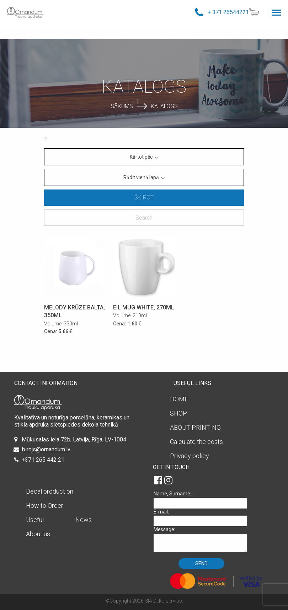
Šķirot (144, 197)
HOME (179, 399)
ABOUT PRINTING (195, 427)
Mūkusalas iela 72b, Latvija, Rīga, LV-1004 (74, 439)
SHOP (178, 413)
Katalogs (164, 106)
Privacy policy (189, 456)
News (83, 519)
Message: (203, 539)
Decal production (49, 491)
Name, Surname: (203, 499)
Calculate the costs (196, 441)
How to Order (44, 505)
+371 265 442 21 (43, 459)
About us (38, 534)
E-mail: (203, 517)
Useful (35, 519)
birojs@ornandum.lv (46, 449)
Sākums (122, 106)
